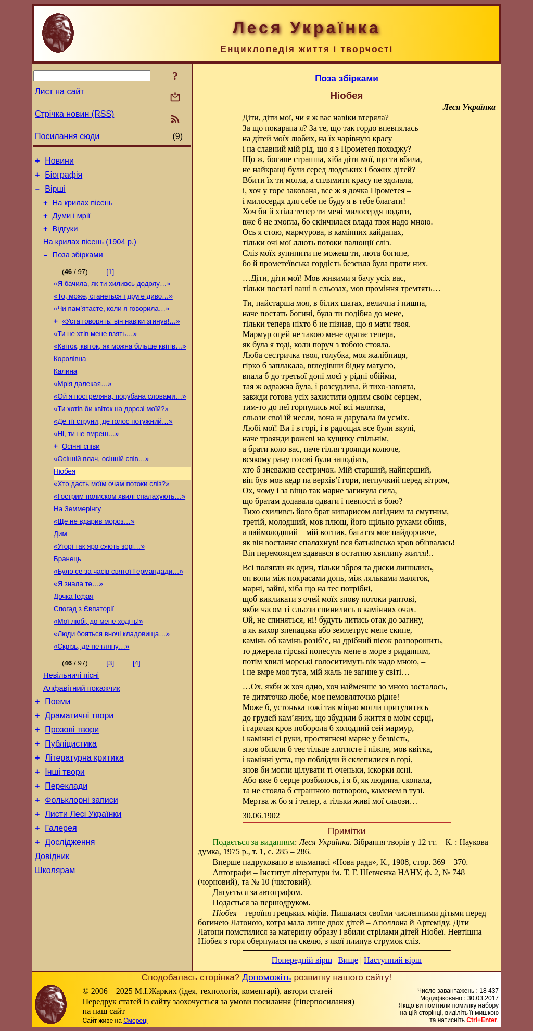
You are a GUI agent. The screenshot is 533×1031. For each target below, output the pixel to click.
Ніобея (64, 500)
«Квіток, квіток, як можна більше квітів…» (120, 365)
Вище (348, 959)
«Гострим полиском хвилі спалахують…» (119, 527)
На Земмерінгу (77, 541)
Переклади (66, 843)
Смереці (135, 1020)
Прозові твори (72, 781)
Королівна (70, 378)
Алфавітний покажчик (81, 735)
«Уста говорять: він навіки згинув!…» (121, 338)
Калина (65, 392)
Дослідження (70, 906)
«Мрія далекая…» (83, 405)
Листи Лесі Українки (83, 875)
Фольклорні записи (81, 859)
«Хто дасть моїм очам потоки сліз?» (112, 514)
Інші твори (65, 828)
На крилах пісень (83, 209)
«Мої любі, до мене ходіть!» (98, 663)
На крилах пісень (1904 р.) (89, 253)
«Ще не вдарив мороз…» (94, 554)
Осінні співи (81, 473)
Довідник (52, 921)
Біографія (63, 177)
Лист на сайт (59, 91)
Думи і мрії (72, 223)
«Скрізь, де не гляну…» (91, 690)
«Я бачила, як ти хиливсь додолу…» (112, 297)
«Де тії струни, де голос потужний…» (113, 446)
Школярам (55, 937)
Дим (60, 568)
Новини (59, 162)
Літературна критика (84, 812)
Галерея (61, 890)
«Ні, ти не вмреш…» (86, 460)
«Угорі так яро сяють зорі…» (99, 582)
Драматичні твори (79, 765)
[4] (137, 707)
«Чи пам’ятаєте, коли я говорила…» (111, 324)
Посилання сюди (67, 136)
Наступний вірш (393, 959)
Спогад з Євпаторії (84, 649)
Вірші (55, 193)
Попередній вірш (302, 959)
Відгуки (65, 238)
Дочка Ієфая (74, 636)
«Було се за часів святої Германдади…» (118, 609)
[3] (110, 707)
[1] (110, 284)
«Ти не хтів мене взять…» (95, 351)
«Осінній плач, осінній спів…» (101, 487)
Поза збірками (78, 267)
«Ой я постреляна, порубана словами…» (120, 419)
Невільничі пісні (71, 720)
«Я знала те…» (78, 622)
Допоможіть (266, 977)
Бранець (67, 595)
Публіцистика (71, 796)
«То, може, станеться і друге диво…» (113, 311)
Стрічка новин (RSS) (74, 113)
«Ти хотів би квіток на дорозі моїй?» (111, 433)
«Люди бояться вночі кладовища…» (112, 676)
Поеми (57, 750)
